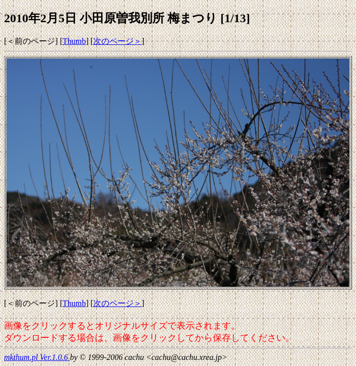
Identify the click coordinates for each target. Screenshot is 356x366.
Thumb (74, 41)
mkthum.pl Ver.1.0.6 (37, 357)
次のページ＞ (117, 41)
